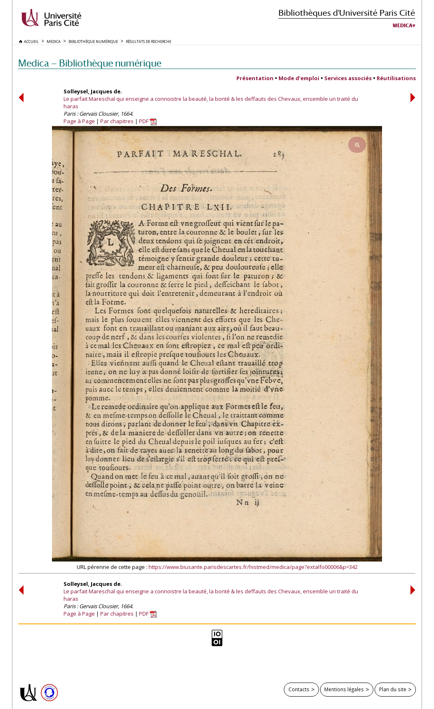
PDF (148, 121)
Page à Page (79, 121)
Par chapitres (117, 121)
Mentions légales (344, 689)
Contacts (298, 689)
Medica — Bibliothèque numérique (89, 63)
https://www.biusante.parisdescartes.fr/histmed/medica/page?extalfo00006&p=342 (253, 567)
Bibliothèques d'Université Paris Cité (346, 12)
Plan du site (392, 689)
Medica (403, 26)
